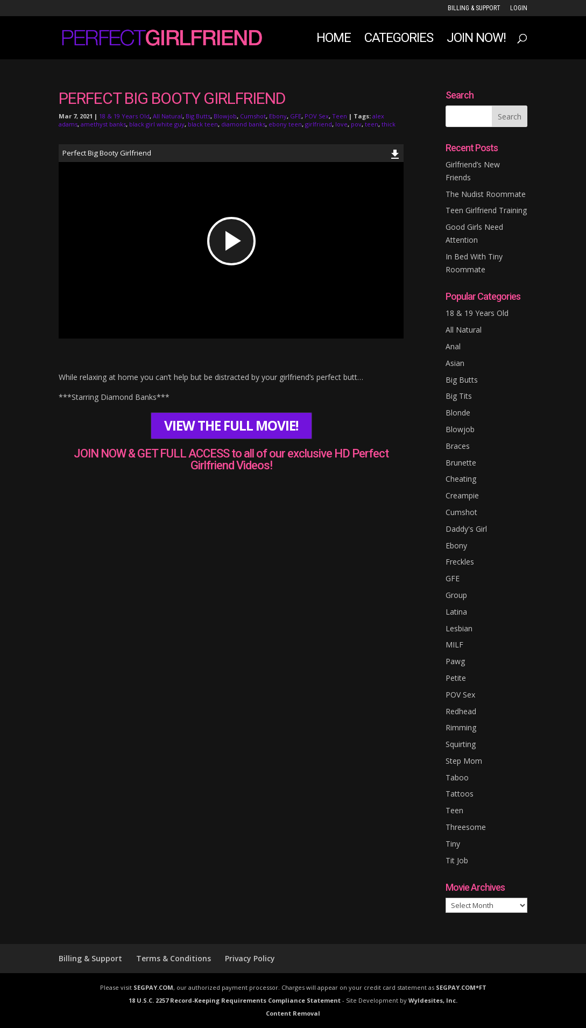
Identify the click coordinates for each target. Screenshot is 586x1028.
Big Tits (459, 396)
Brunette (461, 462)
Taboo (457, 777)
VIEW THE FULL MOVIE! (231, 425)
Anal (453, 346)
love (341, 124)
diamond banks (243, 124)
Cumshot (253, 116)
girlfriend (318, 124)
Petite (456, 678)
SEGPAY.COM (153, 987)
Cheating (461, 479)
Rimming (461, 727)
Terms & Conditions (173, 958)
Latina (456, 612)
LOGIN (518, 8)
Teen (339, 116)
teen (371, 124)
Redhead (461, 711)
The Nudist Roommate (486, 194)
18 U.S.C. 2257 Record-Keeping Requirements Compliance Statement (235, 1000)
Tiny (453, 844)
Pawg (455, 661)
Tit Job (457, 860)
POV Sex (317, 116)
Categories (398, 39)
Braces (458, 446)
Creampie (462, 495)
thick (389, 124)
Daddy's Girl (466, 529)
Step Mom (464, 761)
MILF (454, 644)
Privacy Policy (250, 958)
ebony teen (285, 124)
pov (356, 124)
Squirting (461, 744)
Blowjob (225, 116)
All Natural (167, 116)
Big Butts (198, 116)
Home (333, 39)
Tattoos (460, 793)
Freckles (460, 562)
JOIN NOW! (476, 39)
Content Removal (293, 1013)
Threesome (466, 827)
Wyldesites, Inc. (432, 1000)
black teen (203, 124)
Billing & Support (474, 8)
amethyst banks (103, 124)
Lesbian (459, 628)
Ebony (278, 116)
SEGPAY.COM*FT (461, 987)
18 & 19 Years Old (124, 116)
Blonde (458, 412)
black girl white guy (157, 124)
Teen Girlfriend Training (486, 210)
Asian (455, 363)
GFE (295, 116)
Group (456, 595)
